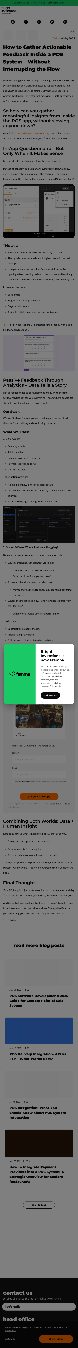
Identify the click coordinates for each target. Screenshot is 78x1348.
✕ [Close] (70, 648)
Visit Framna (50, 695)
